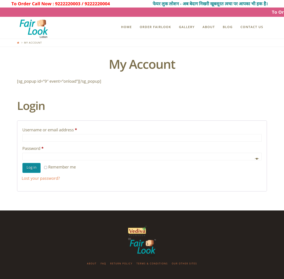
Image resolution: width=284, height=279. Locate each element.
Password (41, 147)
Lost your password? (41, 178)
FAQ (103, 263)
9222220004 (97, 4)
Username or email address (58, 129)
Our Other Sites (184, 263)
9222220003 (67, 4)
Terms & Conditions (152, 263)
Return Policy (121, 263)
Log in (32, 167)
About (92, 263)
